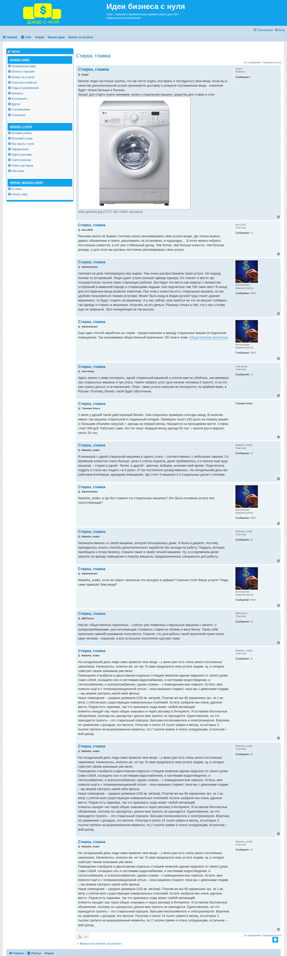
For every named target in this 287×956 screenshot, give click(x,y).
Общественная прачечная (208, 337)
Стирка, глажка (93, 56)
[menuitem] (280, 30)
